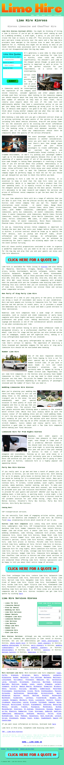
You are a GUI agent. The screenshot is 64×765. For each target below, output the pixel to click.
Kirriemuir (18, 680)
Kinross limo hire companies (15, 524)
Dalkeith (45, 675)
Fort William (36, 677)
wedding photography (10, 645)
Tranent (24, 707)
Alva (16, 716)
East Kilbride (46, 716)
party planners (37, 645)
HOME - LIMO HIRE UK (32, 742)
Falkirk (49, 700)
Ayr (48, 680)
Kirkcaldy (6, 693)
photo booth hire (17, 643)
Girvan (4, 718)
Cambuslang (6, 713)
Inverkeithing (19, 691)
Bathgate (47, 677)
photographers (8, 650)
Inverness (18, 709)
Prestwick (30, 680)
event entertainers (50, 641)
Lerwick (58, 716)
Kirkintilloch (47, 693)
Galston (17, 695)
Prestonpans (7, 691)
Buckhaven (6, 698)
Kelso (59, 702)
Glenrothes (16, 702)
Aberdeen (33, 689)
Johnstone (47, 704)
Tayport (58, 700)
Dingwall (14, 700)
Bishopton (38, 686)
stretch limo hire (9, 544)
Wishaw (58, 707)
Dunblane (30, 713)
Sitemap (3, 749)
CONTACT (49, 15)
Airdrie (14, 686)
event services (53, 555)
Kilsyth (26, 704)
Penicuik (5, 704)
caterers (46, 650)
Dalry (36, 675)
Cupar (59, 673)
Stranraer (26, 675)
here (21, 594)
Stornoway (39, 711)
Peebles (24, 716)
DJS (28, 650)
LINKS (37, 15)
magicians (32, 652)
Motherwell (47, 707)
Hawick (55, 718)
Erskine (33, 702)
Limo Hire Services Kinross (19, 598)
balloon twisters (9, 652)
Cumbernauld (45, 689)
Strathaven (24, 682)
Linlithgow (6, 680)
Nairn (59, 693)
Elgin (29, 718)
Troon (30, 711)
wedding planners (39, 647)
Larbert (58, 684)
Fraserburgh (41, 698)
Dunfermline (19, 693)
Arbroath (13, 682)
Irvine (30, 691)
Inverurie (36, 682)
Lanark (39, 684)
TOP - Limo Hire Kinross (12, 732)
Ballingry (57, 677)
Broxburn (57, 686)
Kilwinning (6, 677)
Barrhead (46, 682)
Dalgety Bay (55, 698)
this (9, 520)
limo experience (20, 238)
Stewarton (48, 686)
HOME (32, 15)
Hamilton (40, 680)
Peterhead (57, 689)
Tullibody (42, 702)
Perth (37, 691)
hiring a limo (56, 229)
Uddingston (18, 713)
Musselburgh (7, 709)
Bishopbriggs (7, 716)
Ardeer (36, 718)
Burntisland (16, 704)
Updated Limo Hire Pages (27, 749)
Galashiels (33, 716)
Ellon (31, 700)
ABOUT (43, 15)
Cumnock (51, 702)
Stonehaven (13, 718)
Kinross (44, 267)
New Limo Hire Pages (12, 749)
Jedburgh (48, 711)
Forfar (4, 675)
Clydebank (6, 702)
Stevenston (39, 709)
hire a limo (24, 179)
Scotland (14, 558)
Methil (4, 707)
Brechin (45, 695)
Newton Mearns (26, 686)
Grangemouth (36, 704)
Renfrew (35, 695)
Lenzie (25, 702)
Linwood (5, 700)
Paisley (58, 691)
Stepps (23, 718)
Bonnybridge (32, 693)
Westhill (40, 713)
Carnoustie (56, 680)
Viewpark (5, 686)
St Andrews (28, 709)
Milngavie (35, 707)
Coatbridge (6, 720)
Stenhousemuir (47, 691)
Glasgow (49, 709)
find (8, 575)
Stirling (22, 689)
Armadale (48, 684)
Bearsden (5, 684)
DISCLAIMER (57, 15)
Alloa (59, 713)
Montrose (15, 684)
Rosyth (26, 695)
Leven (32, 684)
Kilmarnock (17, 698)
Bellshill (24, 677)
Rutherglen (56, 695)
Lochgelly (57, 675)
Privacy (61, 749)
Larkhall (29, 698)
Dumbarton (22, 711)
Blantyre (12, 711)
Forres (50, 713)
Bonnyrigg (57, 704)
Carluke (14, 707)
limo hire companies (20, 313)
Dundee (24, 684)
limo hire (58, 55)
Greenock (14, 675)
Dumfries (57, 711)
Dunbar (15, 677)
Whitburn (23, 700)
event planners (44, 643)
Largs (4, 682)
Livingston (39, 700)
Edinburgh (6, 695)
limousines (6, 212)
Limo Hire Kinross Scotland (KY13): (17, 31)
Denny (4, 689)
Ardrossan (57, 682)
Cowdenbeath (46, 718)
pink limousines (34, 214)
